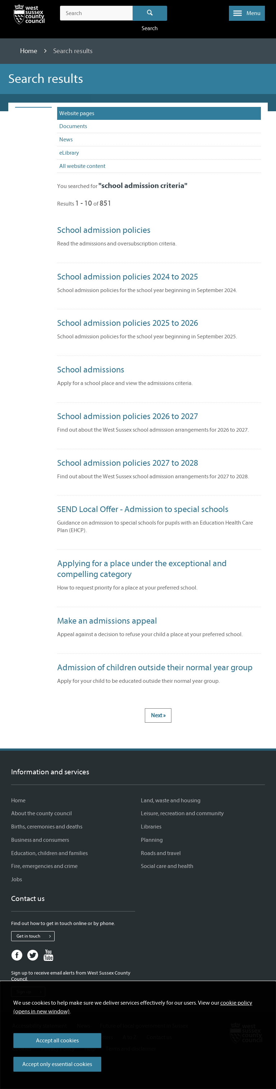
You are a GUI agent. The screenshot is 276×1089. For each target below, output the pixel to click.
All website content (82, 166)
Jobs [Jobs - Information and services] (16, 879)
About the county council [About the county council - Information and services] (41, 813)
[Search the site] (96, 13)
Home (29, 51)
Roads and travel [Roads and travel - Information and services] (161, 853)
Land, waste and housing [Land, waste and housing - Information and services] (171, 800)
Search (150, 13)
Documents (73, 126)
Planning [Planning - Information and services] (152, 840)
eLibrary (69, 153)
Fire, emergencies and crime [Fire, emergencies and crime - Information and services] (44, 866)
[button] (247, 13)
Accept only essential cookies (57, 1064)
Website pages (76, 113)
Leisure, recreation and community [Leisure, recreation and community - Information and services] (182, 813)
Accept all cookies (57, 1040)
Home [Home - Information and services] (18, 800)
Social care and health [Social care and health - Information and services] (167, 866)
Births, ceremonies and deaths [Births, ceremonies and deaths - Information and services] (46, 826)
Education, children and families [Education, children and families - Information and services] (49, 853)
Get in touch (35, 936)
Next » (158, 715)
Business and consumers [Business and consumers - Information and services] (40, 840)
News (66, 139)
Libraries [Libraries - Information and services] (151, 826)
